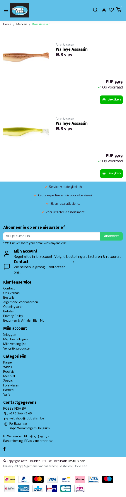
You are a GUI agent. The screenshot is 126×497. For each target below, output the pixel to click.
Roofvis (8, 372)
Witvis (7, 367)
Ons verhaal (11, 293)
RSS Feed (80, 466)
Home (7, 24)
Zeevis (8, 381)
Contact (9, 288)
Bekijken (111, 100)
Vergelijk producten (17, 348)
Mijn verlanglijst (14, 344)
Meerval (9, 376)
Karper (8, 362)
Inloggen (9, 335)
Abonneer (111, 236)
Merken (21, 24)
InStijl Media (76, 461)
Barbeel (8, 390)
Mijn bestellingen (15, 339)
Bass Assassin (41, 24)
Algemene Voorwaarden (20, 302)
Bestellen (9, 298)
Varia (6, 395)
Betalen (8, 311)
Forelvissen (11, 385)
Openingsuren (13, 307)
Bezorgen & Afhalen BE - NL (23, 320)
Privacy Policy (13, 316)
